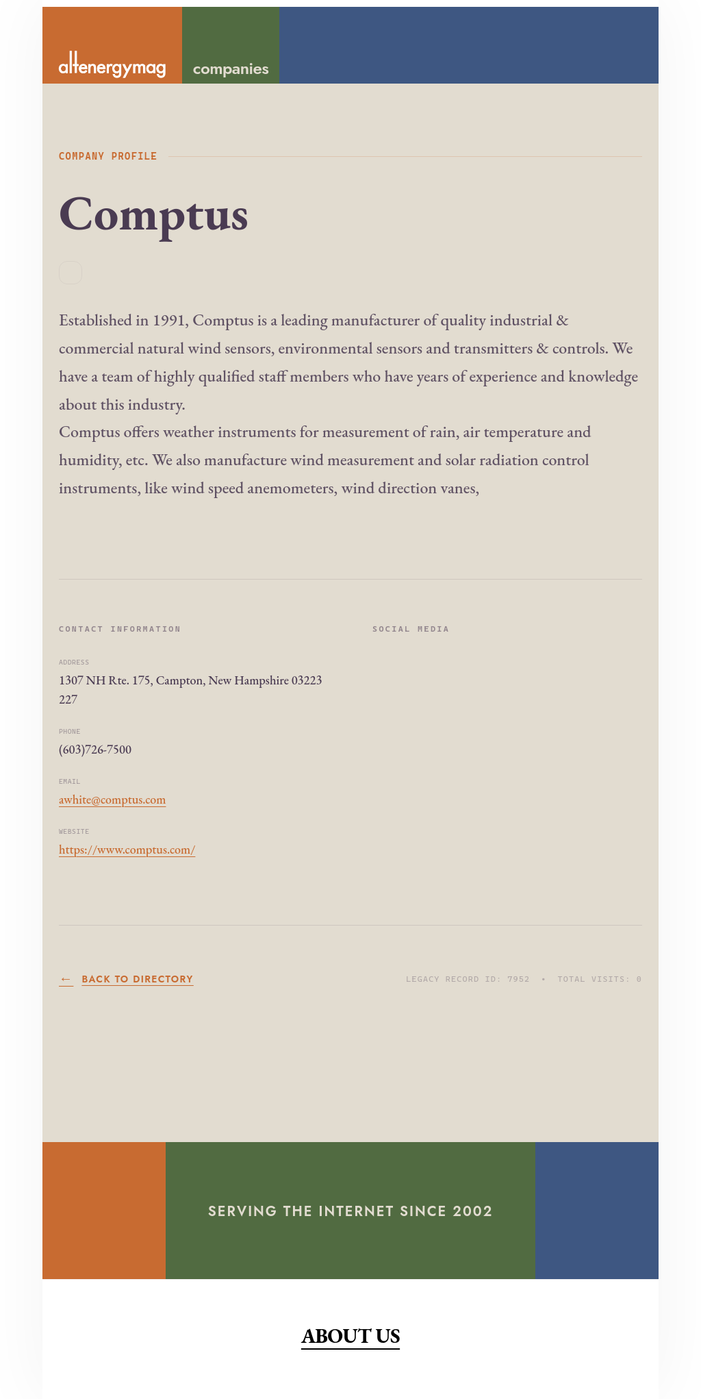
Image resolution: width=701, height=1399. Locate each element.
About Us (350, 1336)
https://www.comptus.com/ (127, 849)
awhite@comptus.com (112, 799)
